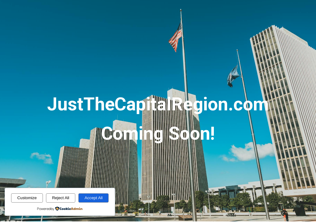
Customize (27, 197)
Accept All (94, 197)
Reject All (60, 197)
